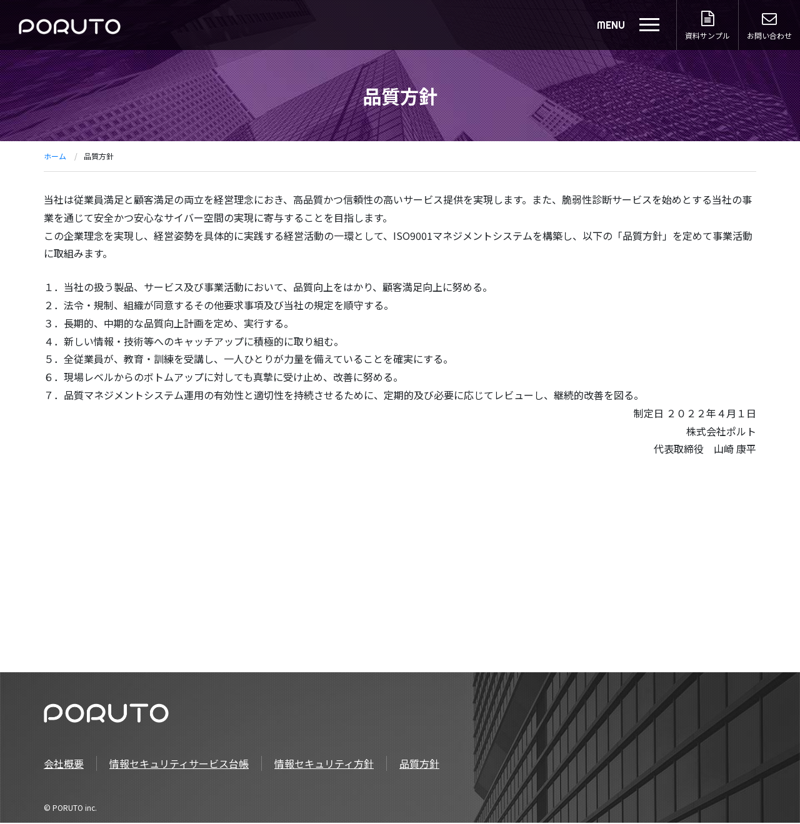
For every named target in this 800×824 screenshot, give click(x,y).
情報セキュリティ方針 (324, 764)
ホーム (55, 156)
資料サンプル (707, 26)
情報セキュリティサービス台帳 (179, 764)
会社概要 (64, 764)
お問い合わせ (769, 26)
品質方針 (419, 764)
